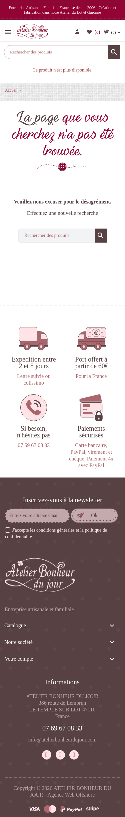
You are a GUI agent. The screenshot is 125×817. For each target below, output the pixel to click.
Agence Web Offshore (71, 795)
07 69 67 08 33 (62, 728)
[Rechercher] (62, 52)
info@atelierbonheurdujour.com (62, 739)
